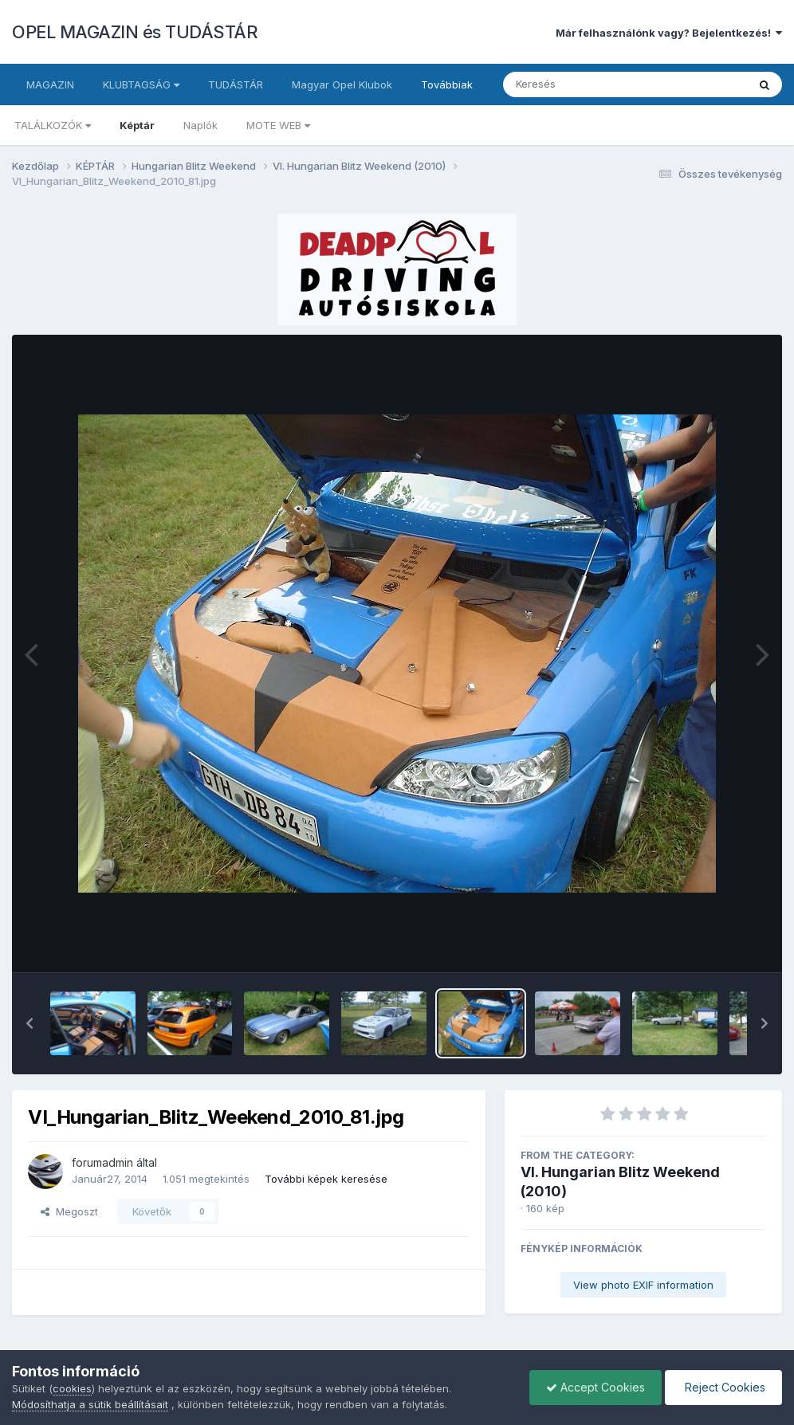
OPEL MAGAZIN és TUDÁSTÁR (134, 32)
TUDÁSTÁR (235, 84)
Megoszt (69, 1211)
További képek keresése (326, 1178)
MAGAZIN (50, 84)
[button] (29, 1023)
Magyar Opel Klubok (342, 84)
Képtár (137, 125)
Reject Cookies (723, 1387)
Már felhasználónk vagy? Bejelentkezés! (669, 32)
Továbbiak (447, 84)
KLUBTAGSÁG (141, 84)
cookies (72, 1388)
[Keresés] (581, 84)
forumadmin (102, 1162)
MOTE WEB (278, 125)
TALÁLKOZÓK (52, 125)
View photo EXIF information (643, 1284)
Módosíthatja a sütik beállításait (90, 1404)
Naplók (200, 125)
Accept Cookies (595, 1387)
